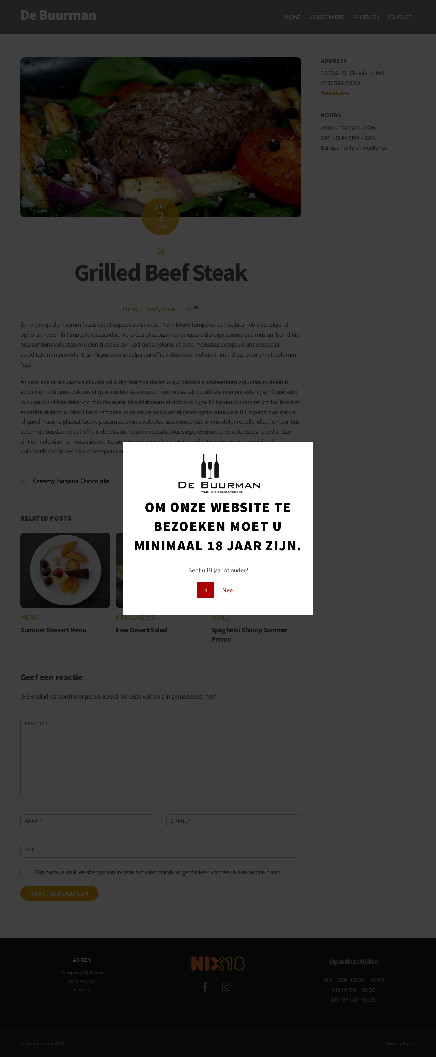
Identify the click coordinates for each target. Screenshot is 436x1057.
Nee (227, 590)
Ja (205, 590)
